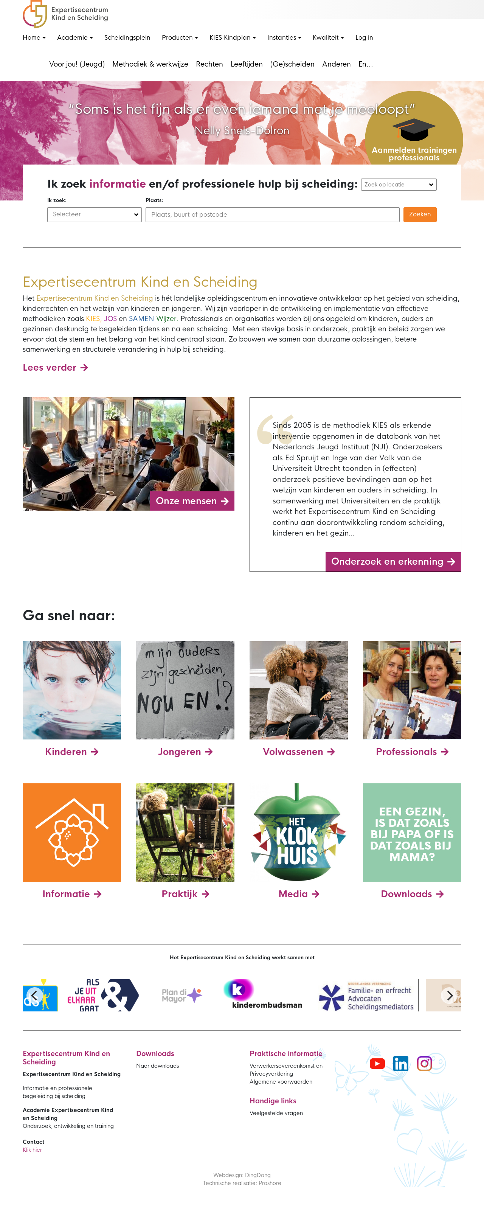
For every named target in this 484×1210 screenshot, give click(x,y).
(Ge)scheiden (292, 64)
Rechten (209, 64)
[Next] (449, 995)
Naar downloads (157, 1065)
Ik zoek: (57, 200)
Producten (180, 38)
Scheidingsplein (127, 38)
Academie (75, 38)
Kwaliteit (328, 38)
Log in (364, 38)
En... (365, 64)
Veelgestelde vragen (276, 1113)
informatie (117, 184)
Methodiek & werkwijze (150, 64)
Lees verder (49, 367)
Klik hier (32, 1149)
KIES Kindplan (232, 38)
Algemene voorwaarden (281, 1081)
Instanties (284, 38)
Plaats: (154, 200)
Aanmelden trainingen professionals (414, 154)
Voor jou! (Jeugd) (77, 64)
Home (34, 38)
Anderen (336, 64)
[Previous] (34, 995)
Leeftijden (247, 64)
